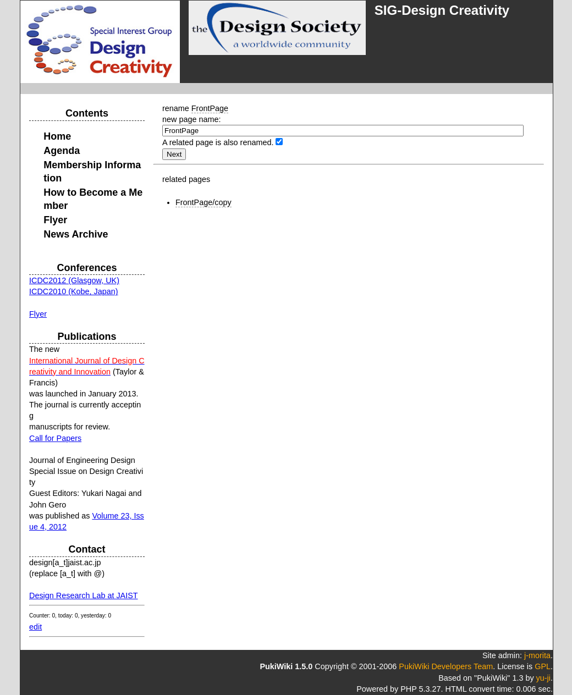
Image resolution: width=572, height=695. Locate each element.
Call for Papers (55, 438)
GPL (543, 666)
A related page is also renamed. (217, 142)
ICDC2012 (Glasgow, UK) (74, 280)
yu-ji (543, 678)
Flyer (38, 314)
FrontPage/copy (203, 202)
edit (35, 626)
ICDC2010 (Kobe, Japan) (73, 291)
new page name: (191, 119)
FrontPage (209, 108)
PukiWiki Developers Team (446, 666)
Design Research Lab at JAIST (83, 595)
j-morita (537, 655)
